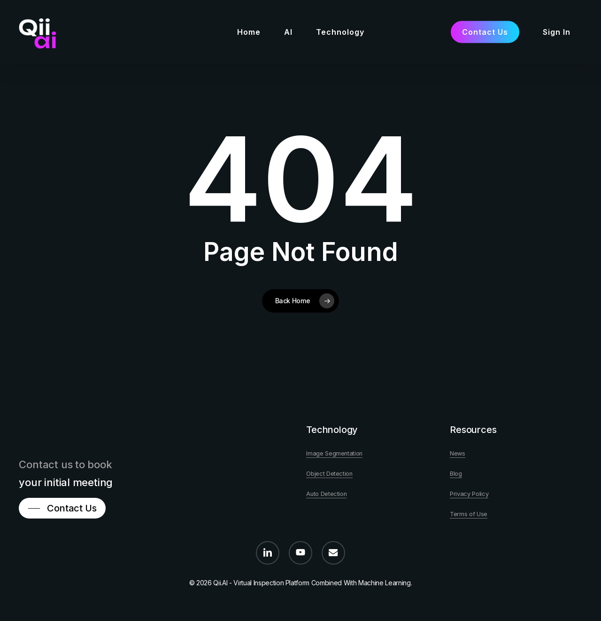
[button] (64, 508)
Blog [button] (456, 473)
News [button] (457, 453)
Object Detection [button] (329, 473)
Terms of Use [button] (468, 514)
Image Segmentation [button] (334, 453)
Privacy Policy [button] (469, 493)
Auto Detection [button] (326, 493)
